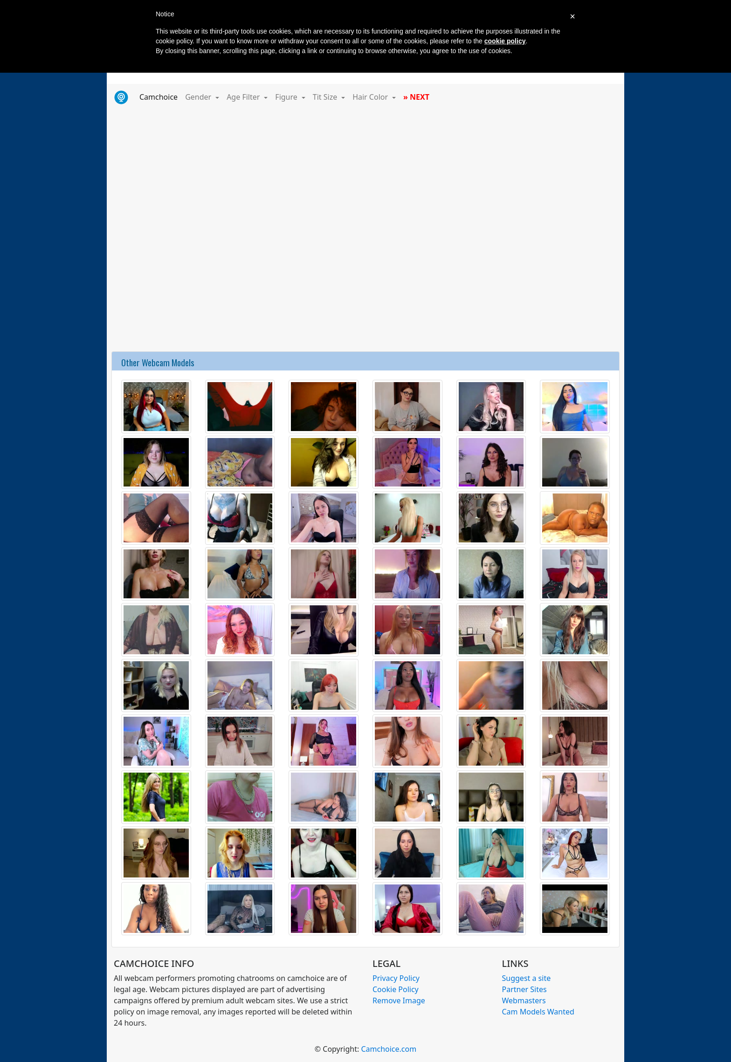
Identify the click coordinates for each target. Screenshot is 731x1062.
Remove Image (398, 1000)
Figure (287, 97)
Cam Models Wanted (538, 1012)
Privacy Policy (396, 978)
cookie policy (505, 41)
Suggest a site (526, 978)
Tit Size (326, 97)
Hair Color (371, 97)
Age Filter (244, 97)
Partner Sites (524, 989)
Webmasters (524, 1000)
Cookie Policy (395, 989)
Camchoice (160, 96)
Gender (199, 97)
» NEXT (416, 97)
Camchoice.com (388, 1049)
